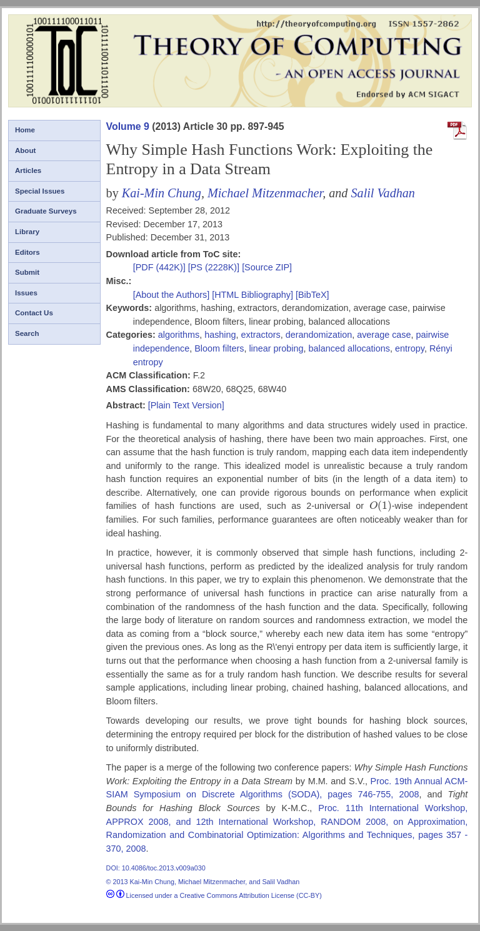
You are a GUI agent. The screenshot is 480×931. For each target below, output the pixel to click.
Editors (27, 252)
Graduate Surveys (46, 211)
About (25, 150)
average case (384, 335)
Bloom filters (219, 348)
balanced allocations (349, 348)
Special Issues (39, 191)
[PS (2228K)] (215, 267)
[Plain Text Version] (186, 405)
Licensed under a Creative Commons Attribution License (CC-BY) (214, 895)
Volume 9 (127, 126)
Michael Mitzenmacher (265, 193)
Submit (27, 272)
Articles (28, 170)
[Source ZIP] (267, 267)
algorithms (178, 335)
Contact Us (34, 313)
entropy (409, 348)
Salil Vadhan (382, 193)
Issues (26, 293)
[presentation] (380, 506)
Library (27, 231)
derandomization (319, 335)
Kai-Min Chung (161, 193)
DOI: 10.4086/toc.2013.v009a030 (156, 868)
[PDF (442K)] (160, 267)
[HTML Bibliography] (252, 295)
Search (27, 333)
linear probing (276, 348)
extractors (261, 335)
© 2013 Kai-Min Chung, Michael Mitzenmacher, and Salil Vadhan (203, 881)
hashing (220, 335)
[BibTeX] (312, 295)
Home (25, 130)
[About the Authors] (172, 295)
